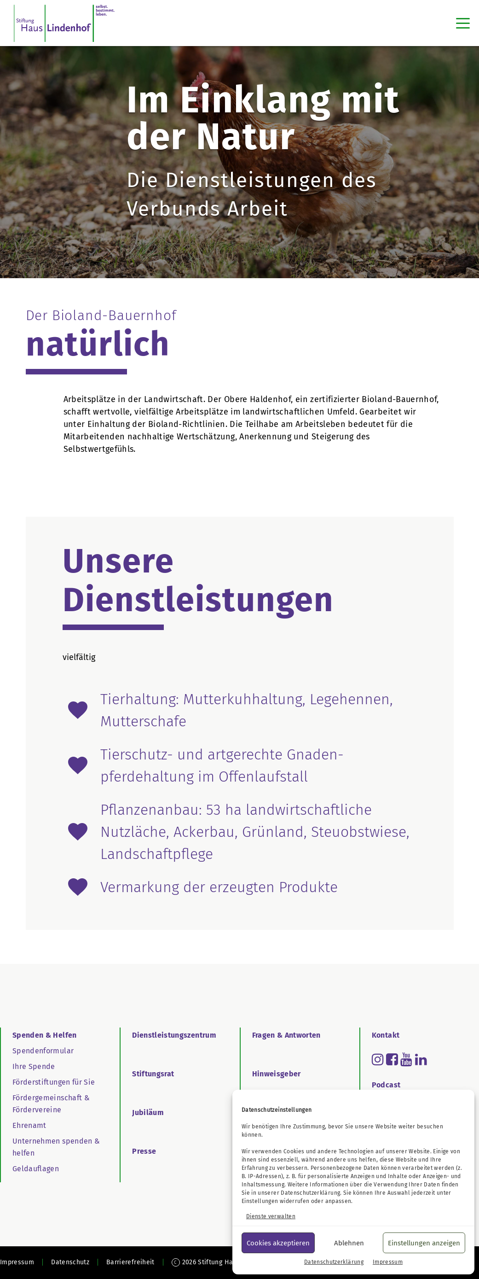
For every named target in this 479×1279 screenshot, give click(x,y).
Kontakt (385, 1035)
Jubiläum (148, 1112)
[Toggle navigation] (463, 23)
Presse (144, 1151)
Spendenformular (43, 1050)
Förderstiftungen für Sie (53, 1082)
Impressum (388, 1262)
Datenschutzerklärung (310, 1193)
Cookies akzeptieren (278, 1243)
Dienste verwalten (270, 1216)
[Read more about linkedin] (421, 1059)
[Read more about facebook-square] (392, 1059)
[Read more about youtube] (406, 1059)
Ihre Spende (33, 1066)
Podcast (386, 1084)
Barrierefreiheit (130, 1262)
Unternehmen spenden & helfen (56, 1147)
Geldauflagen (35, 1168)
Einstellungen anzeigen (424, 1243)
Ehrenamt (29, 1125)
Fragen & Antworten (286, 1035)
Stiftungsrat (153, 1073)
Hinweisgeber (276, 1073)
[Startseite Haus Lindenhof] (64, 23)
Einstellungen (260, 1201)
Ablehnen (349, 1243)
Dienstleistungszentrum (174, 1035)
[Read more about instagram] (378, 1059)
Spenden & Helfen (44, 1035)
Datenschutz (70, 1262)
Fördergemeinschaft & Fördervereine (51, 1103)
